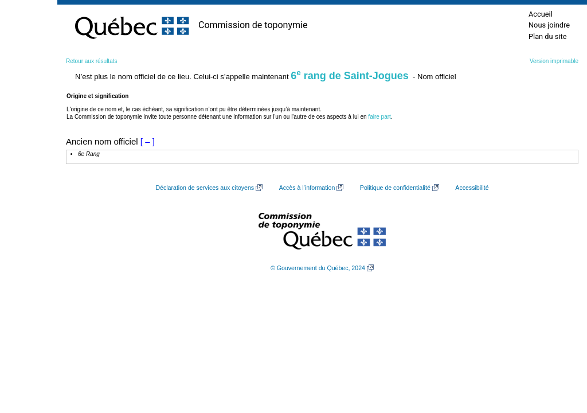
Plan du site (548, 36)
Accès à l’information (307, 187)
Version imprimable (554, 61)
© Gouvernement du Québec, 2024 (318, 267)
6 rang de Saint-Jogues (350, 75)
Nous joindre (549, 25)
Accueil (541, 14)
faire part (379, 117)
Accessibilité (471, 187)
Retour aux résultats (92, 61)
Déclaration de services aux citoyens (204, 187)
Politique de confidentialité (395, 187)
